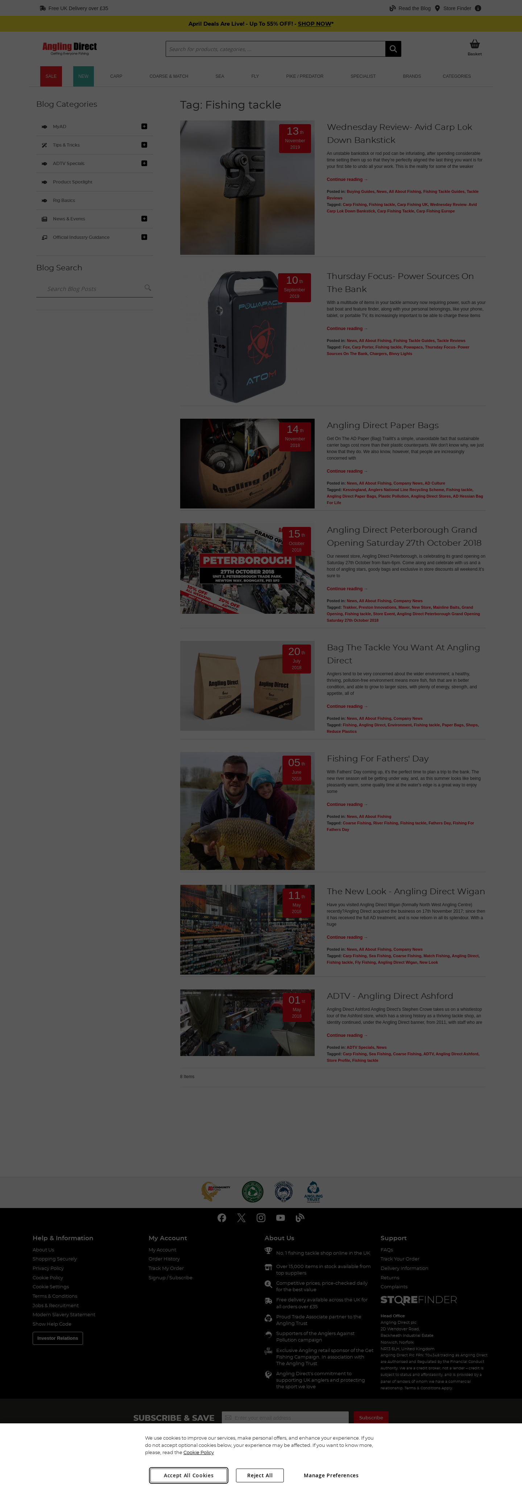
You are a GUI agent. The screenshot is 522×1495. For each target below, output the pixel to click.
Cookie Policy (198, 1452)
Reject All (260, 1475)
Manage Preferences (331, 1475)
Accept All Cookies (189, 1475)
